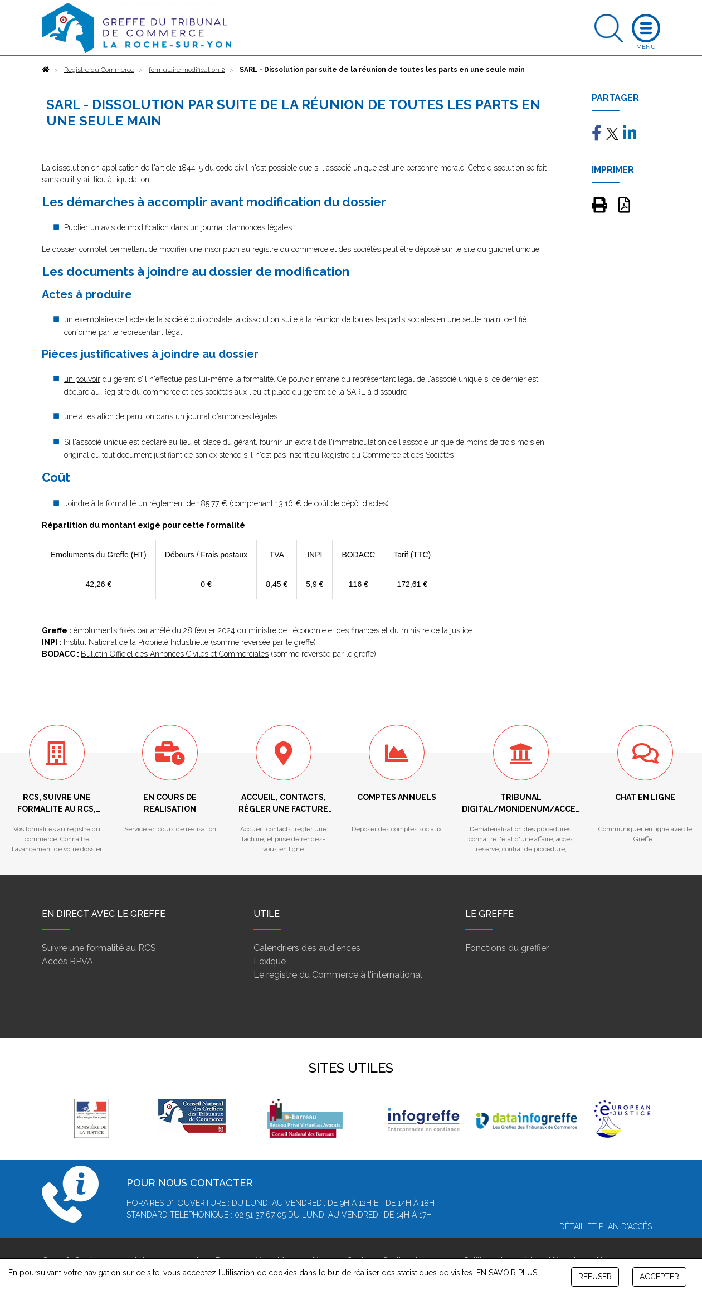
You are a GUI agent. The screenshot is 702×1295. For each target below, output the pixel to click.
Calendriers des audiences (307, 948)
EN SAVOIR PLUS (506, 1272)
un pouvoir (82, 379)
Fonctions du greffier (507, 948)
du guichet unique (508, 249)
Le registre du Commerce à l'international (338, 974)
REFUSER (595, 1276)
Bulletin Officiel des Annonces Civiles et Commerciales (175, 653)
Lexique (270, 961)
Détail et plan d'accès (605, 1226)
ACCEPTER (659, 1276)
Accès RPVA (67, 961)
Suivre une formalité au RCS (99, 948)
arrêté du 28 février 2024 (192, 630)
